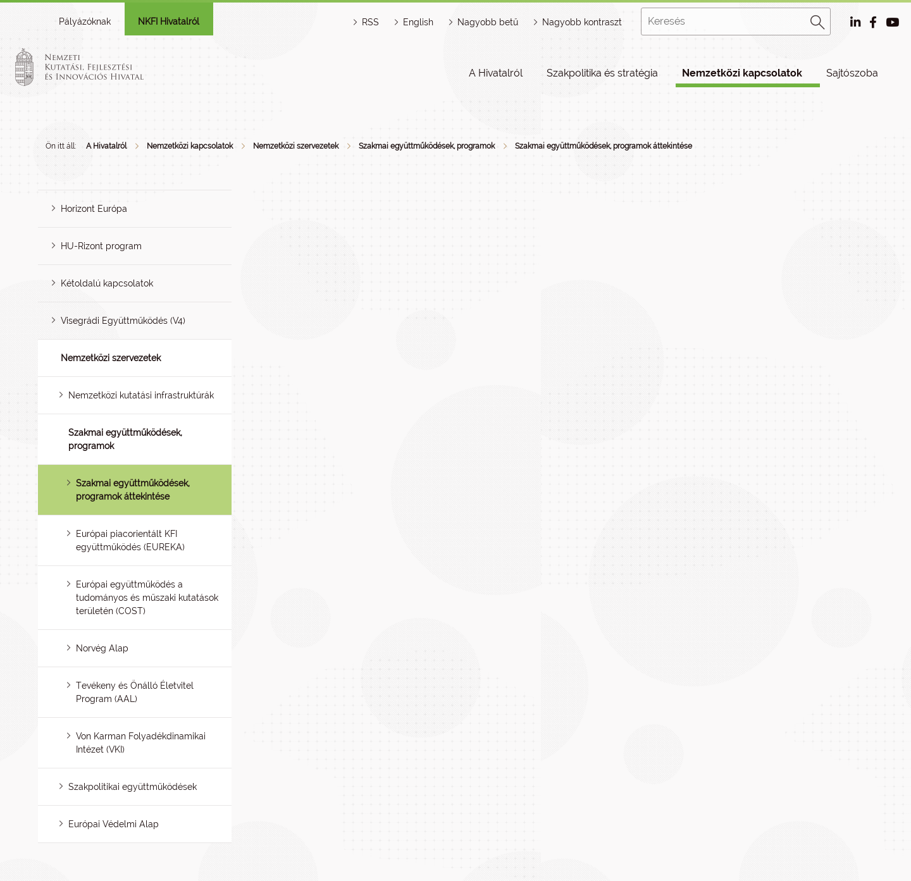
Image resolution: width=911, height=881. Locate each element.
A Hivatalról (496, 73)
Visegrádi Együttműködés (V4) (123, 321)
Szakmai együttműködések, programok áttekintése (603, 146)
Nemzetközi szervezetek (295, 146)
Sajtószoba (852, 73)
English (418, 22)
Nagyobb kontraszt (582, 22)
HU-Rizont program (101, 246)
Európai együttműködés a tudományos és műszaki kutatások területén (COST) (147, 597)
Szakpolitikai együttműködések (132, 787)
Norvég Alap (102, 648)
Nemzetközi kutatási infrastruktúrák (141, 395)
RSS (370, 22)
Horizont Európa (94, 209)
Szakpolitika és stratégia (602, 73)
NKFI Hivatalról (168, 21)
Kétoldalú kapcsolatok (107, 283)
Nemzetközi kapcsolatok (742, 73)
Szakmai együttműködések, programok (427, 146)
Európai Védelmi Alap (113, 824)
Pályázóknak (85, 21)
